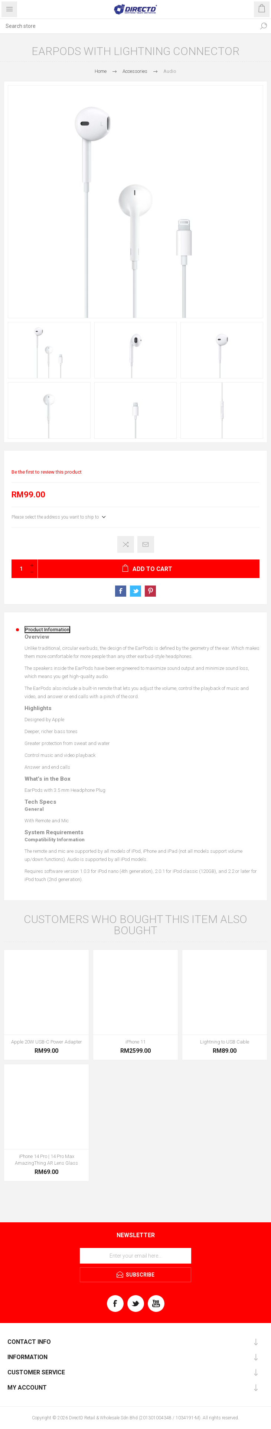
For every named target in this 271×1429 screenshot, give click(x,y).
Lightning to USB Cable (224, 1042)
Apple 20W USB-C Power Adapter (46, 1042)
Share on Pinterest (150, 591)
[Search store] (128, 26)
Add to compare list (125, 544)
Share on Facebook (120, 591)
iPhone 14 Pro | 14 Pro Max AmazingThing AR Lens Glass (46, 1160)
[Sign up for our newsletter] (135, 1256)
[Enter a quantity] (19, 568)
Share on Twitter (135, 591)
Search (263, 26)
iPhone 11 (135, 1042)
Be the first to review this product (47, 472)
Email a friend (145, 544)
